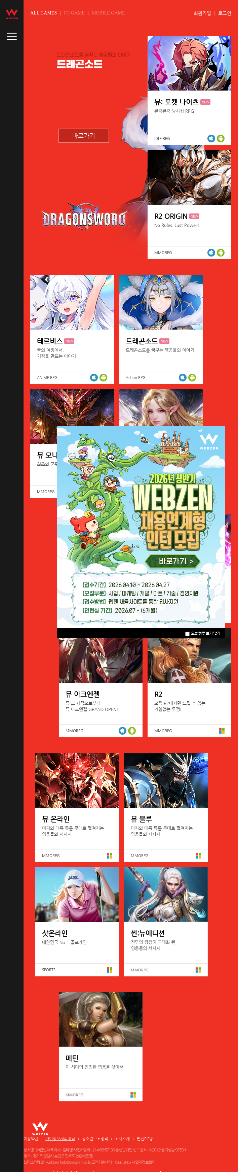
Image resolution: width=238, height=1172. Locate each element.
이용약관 (31, 1138)
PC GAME (74, 12)
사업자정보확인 (143, 1162)
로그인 (224, 13)
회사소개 (122, 1138)
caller (12, 36)
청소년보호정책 (95, 1138)
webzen (12, 13)
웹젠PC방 (145, 1138)
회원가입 (202, 13)
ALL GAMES (43, 12)
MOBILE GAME (108, 12)
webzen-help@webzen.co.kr (68, 1162)
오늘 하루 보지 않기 (202, 633)
